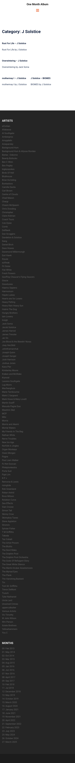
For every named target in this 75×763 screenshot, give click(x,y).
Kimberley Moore (10, 370)
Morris (5, 420)
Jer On (5, 338)
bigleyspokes (8, 169)
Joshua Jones (8, 363)
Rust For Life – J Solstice (14, 43)
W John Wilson (9, 618)
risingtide (6, 485)
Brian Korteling (9, 180)
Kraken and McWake (11, 374)
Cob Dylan (7, 223)
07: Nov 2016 (8, 673)
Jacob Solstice (9, 327)
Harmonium (7, 291)
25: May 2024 (8, 734)
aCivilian (6, 126)
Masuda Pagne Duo (11, 406)
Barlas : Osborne (10, 155)
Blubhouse (7, 176)
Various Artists (9, 611)
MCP (4, 413)
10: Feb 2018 (8, 684)
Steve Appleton (9, 521)
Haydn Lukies (8, 295)
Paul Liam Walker (10, 460)
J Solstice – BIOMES (40, 78)
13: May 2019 (8, 695)
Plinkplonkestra (9, 467)
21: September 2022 (11, 724)
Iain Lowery (7, 316)
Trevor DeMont (9, 589)
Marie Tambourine (10, 392)
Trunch (5, 593)
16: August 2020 (10, 706)
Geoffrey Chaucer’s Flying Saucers (18, 277)
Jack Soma (7, 323)
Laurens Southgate (11, 381)
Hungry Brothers (10, 313)
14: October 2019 (10, 698)
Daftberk (6, 230)
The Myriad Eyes (10, 571)
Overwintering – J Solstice (14, 60)
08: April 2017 (8, 677)
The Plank (6, 575)
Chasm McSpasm (10, 205)
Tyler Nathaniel (9, 596)
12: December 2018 (11, 691)
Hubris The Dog (9, 309)
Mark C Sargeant (10, 395)
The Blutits (7, 546)
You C (5, 632)
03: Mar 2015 (8, 659)
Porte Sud (6, 471)
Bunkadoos (7, 183)
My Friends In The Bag (12, 431)
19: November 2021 (11, 716)
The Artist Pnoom (10, 543)
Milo (4, 417)
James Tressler (9, 334)
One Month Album (37, 4)
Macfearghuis (8, 388)
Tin (3, 582)
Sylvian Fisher (8, 528)
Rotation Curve (9, 500)
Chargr (5, 201)
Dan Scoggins (8, 234)
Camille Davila (9, 187)
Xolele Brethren (9, 625)
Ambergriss (7, 137)
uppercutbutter (9, 607)
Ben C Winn (7, 162)
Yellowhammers (9, 629)
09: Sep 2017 (8, 681)
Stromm (6, 525)
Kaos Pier (6, 367)
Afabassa (6, 129)
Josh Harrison (8, 359)
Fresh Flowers (8, 273)
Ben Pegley (7, 165)
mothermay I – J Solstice (14, 78)
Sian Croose (8, 507)
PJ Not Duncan (9, 464)
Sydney (60, 758)
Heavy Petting (8, 302)
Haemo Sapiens (9, 288)
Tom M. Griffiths (9, 586)
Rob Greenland (9, 489)
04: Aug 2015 (8, 663)
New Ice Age (8, 442)
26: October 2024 (10, 738)
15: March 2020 (9, 702)
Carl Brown (7, 190)
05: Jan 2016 (8, 666)
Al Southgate (8, 133)
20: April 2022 (8, 720)
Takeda (5, 535)
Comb (5, 226)
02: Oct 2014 (8, 655)
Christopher (7, 212)
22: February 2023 (10, 727)
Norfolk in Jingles (10, 446)
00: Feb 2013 (8, 648)
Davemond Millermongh (13, 252)
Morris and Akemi (10, 424)
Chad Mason (8, 198)
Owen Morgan (8, 453)
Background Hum (10, 147)
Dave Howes (8, 248)
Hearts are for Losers (12, 298)
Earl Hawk (7, 255)
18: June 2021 (9, 713)
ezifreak (6, 262)
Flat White (7, 270)
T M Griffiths (8, 532)
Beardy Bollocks (9, 158)
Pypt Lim (6, 474)
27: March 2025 (9, 742)
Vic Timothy (7, 615)
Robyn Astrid (8, 492)
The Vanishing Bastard (12, 579)
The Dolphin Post (10, 553)
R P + (4, 478)
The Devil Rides (9, 550)
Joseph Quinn (8, 352)
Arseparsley (7, 144)
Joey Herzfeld (8, 345)
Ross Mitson (8, 496)
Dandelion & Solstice (12, 237)
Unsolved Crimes (10, 604)
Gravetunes (7, 284)
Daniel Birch (7, 244)
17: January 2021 (10, 709)
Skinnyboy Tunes (10, 517)
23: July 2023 (8, 731)
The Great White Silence (13, 564)
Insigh (5, 320)
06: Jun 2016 (8, 670)
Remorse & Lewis (10, 482)
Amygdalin (7, 140)
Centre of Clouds (10, 194)
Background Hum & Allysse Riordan (19, 151)
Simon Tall (7, 510)
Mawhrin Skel (8, 410)
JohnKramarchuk (10, 349)
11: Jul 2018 (8, 688)
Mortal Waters (9, 428)
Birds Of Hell (8, 173)
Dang (4, 241)
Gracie (5, 280)
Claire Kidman (8, 216)
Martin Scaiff (8, 402)
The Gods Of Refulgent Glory (15, 561)
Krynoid (5, 377)
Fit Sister (6, 266)
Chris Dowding (9, 208)
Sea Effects (7, 503)
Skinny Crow (8, 514)
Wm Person (7, 622)
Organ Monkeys (9, 449)
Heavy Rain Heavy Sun (12, 305)
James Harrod (9, 331)
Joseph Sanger (9, 356)
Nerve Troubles (9, 438)
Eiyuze (5, 259)
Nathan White (8, 435)
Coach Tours (8, 219)
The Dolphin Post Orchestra (15, 557)
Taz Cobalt (7, 539)
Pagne (5, 456)
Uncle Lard (7, 600)
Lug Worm (7, 385)
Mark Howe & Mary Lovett (14, 399)
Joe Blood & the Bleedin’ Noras (16, 341)
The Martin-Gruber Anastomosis (17, 568)
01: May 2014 (8, 652)
